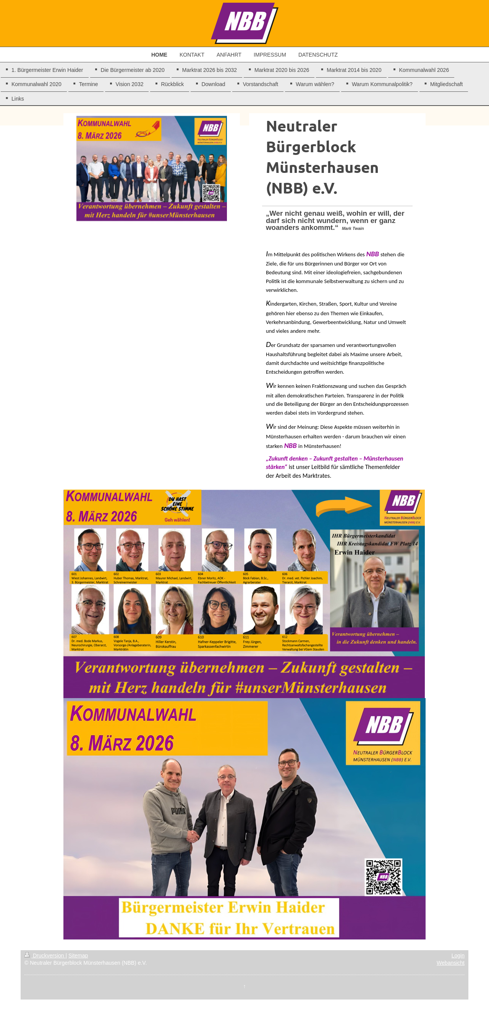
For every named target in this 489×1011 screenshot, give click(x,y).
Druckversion (44, 955)
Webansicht (451, 963)
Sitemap (78, 955)
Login (458, 955)
